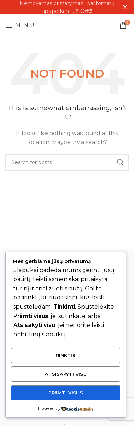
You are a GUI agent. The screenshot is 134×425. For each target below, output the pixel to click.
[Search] (67, 162)
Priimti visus (65, 393)
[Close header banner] (125, 7)
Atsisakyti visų (66, 374)
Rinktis (65, 355)
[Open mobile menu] (20, 25)
